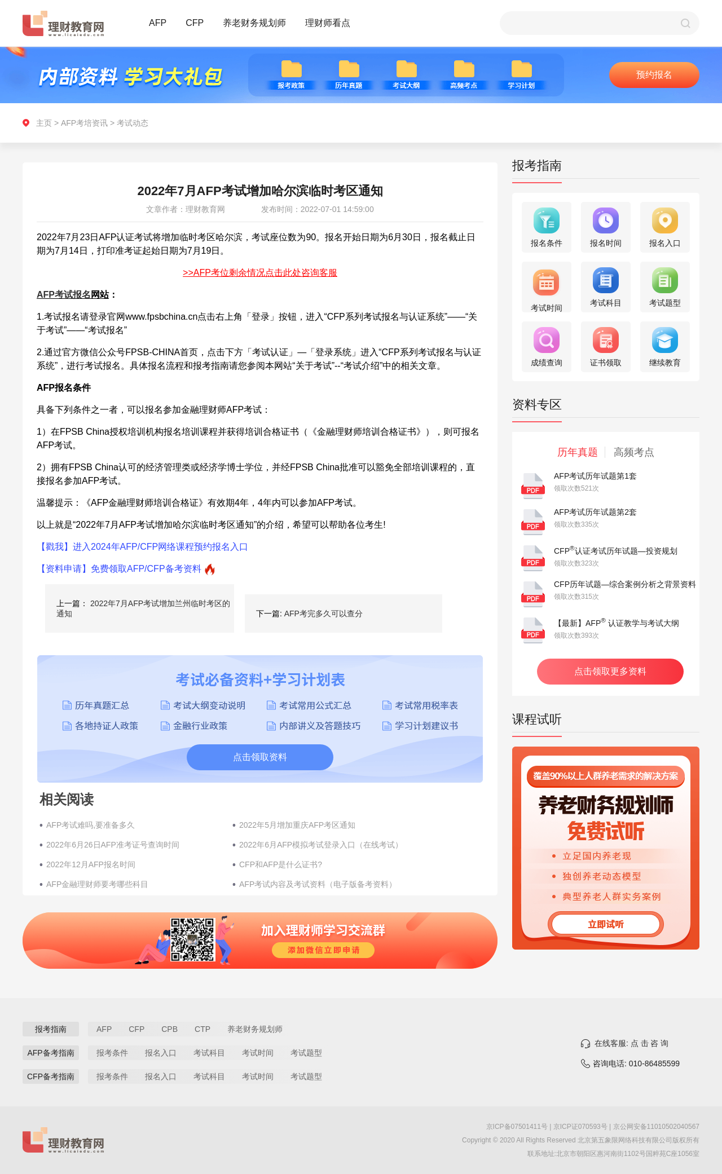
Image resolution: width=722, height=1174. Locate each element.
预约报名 (654, 75)
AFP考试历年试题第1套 (595, 475)
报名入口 (161, 1052)
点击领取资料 (260, 757)
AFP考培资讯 (84, 122)
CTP (202, 1029)
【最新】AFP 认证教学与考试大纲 (616, 623)
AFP (157, 23)
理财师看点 (327, 23)
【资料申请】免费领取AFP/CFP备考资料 (119, 568)
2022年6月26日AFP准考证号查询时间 (112, 844)
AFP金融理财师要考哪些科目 (97, 884)
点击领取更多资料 (610, 671)
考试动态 (132, 122)
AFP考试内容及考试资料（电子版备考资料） (318, 884)
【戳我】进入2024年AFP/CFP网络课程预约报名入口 (142, 546)
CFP (195, 23)
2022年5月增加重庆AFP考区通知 (297, 824)
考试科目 (209, 1052)
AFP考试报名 (64, 294)
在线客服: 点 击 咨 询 (631, 1043)
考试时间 (258, 1052)
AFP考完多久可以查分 (323, 613)
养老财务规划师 (254, 23)
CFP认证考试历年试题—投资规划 (615, 550)
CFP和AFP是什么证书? (280, 864)
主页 (44, 122)
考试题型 (306, 1052)
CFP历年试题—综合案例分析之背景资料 (625, 584)
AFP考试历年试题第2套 (595, 512)
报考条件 (112, 1052)
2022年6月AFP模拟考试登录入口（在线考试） (321, 844)
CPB (169, 1029)
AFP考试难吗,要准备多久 (90, 824)
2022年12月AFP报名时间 (90, 864)
